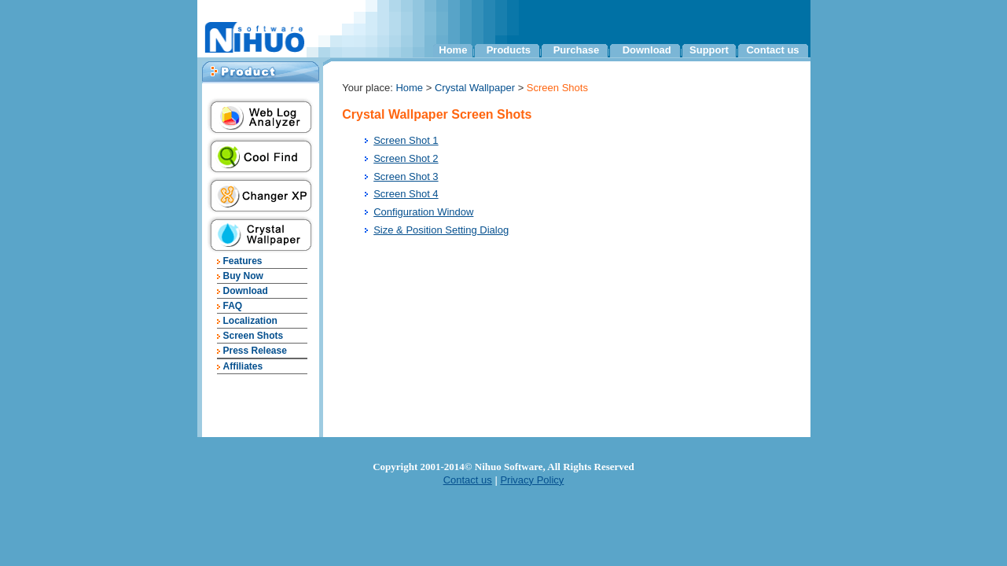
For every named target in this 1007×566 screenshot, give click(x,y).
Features (242, 260)
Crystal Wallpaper (476, 88)
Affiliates (242, 366)
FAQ (232, 305)
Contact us (772, 50)
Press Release (254, 350)
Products (509, 50)
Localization (249, 320)
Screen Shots (252, 335)
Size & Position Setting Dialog (441, 230)
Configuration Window (423, 212)
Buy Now (242, 275)
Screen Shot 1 (405, 140)
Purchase (576, 50)
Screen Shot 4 (405, 194)
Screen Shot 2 (405, 158)
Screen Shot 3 (405, 176)
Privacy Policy (532, 480)
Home (453, 50)
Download (647, 50)
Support (709, 50)
